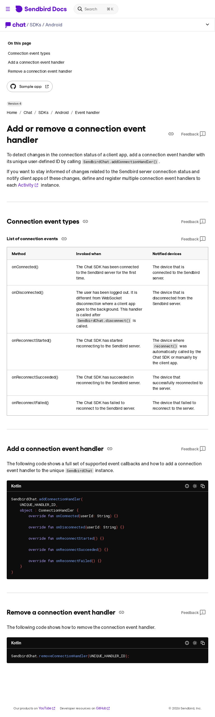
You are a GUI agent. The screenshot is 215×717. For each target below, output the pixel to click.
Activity (28, 185)
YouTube (47, 708)
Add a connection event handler (36, 62)
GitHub (103, 708)
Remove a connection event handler (40, 71)
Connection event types (29, 53)
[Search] (96, 9)
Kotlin (16, 486)
